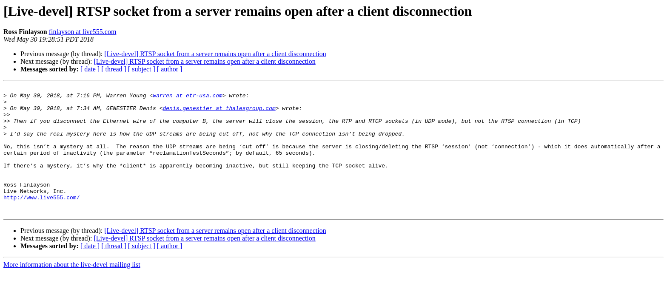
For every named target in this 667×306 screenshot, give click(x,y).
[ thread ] (113, 69)
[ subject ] (141, 69)
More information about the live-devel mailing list (71, 290)
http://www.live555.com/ (41, 220)
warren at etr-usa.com (187, 98)
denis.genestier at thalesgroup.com (218, 113)
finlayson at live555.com (83, 31)
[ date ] (90, 69)
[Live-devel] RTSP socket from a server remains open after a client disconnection (215, 53)
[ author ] (169, 69)
